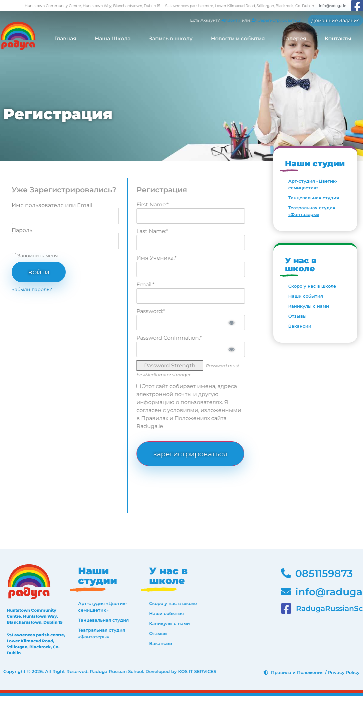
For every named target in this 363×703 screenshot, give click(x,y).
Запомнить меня (35, 255)
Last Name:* (152, 231)
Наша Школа (112, 38)
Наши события (305, 296)
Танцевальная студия (313, 197)
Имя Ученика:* (156, 258)
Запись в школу (171, 38)
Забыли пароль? (32, 289)
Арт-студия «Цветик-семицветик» (312, 184)
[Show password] (231, 322)
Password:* (150, 311)
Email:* (145, 284)
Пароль (22, 230)
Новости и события (238, 38)
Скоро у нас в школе (312, 286)
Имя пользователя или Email (52, 205)
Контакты (338, 38)
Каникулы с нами (308, 306)
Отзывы (297, 316)
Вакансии (299, 326)
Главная (65, 38)
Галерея (294, 38)
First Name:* (152, 204)
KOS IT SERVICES (197, 671)
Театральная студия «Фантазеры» (311, 211)
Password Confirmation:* (169, 338)
